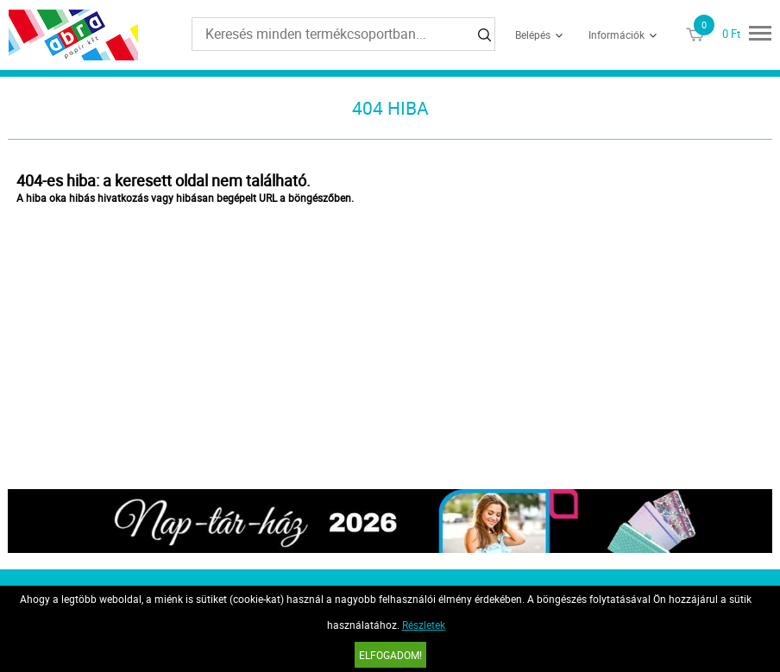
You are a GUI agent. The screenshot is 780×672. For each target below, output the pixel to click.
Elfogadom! (390, 655)
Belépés (532, 34)
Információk (616, 34)
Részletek (423, 624)
